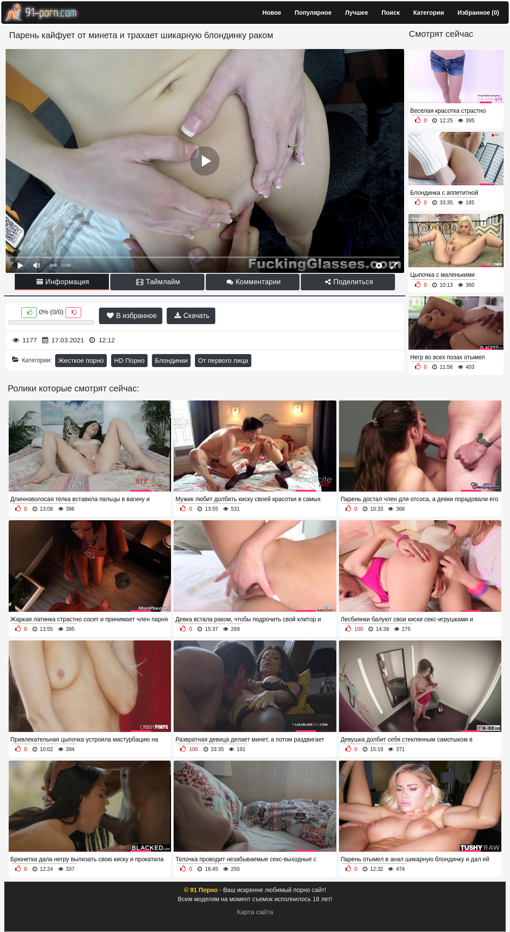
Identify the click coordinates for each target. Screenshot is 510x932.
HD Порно (129, 360)
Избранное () (478, 12)
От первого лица (223, 360)
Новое (271, 12)
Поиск (391, 12)
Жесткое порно (81, 360)
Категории (428, 12)
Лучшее (356, 12)
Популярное (313, 12)
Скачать (191, 315)
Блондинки (171, 360)
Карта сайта (255, 912)
